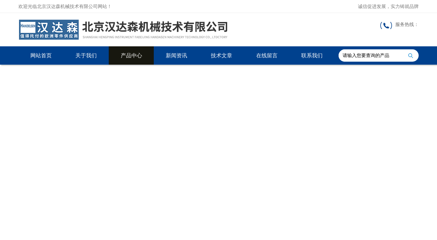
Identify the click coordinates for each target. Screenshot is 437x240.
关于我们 (86, 55)
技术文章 (221, 55)
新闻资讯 (176, 55)
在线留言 (267, 55)
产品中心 (131, 55)
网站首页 (41, 55)
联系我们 (312, 55)
